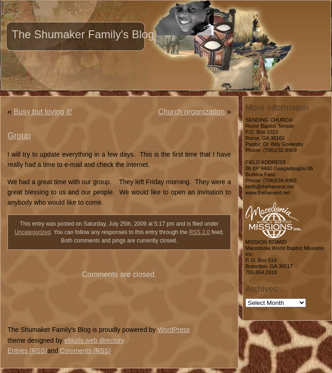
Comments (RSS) (85, 350)
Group (19, 135)
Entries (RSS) (27, 350)
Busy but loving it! (43, 112)
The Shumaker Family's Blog (83, 34)
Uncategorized (32, 232)
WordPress (173, 329)
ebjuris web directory (94, 340)
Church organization (191, 112)
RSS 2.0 (199, 232)
